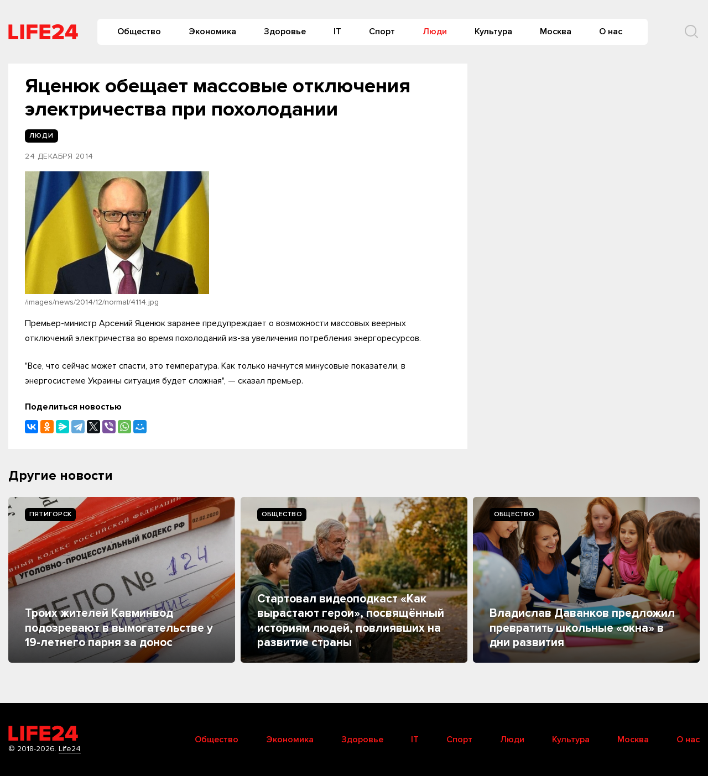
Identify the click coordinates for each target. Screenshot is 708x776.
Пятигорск (50, 514)
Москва (555, 31)
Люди (435, 31)
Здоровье (285, 31)
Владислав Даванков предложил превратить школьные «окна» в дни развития (582, 627)
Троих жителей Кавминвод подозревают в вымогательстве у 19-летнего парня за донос (119, 627)
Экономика (212, 31)
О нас (610, 31)
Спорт (382, 31)
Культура (493, 31)
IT (337, 31)
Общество (139, 31)
